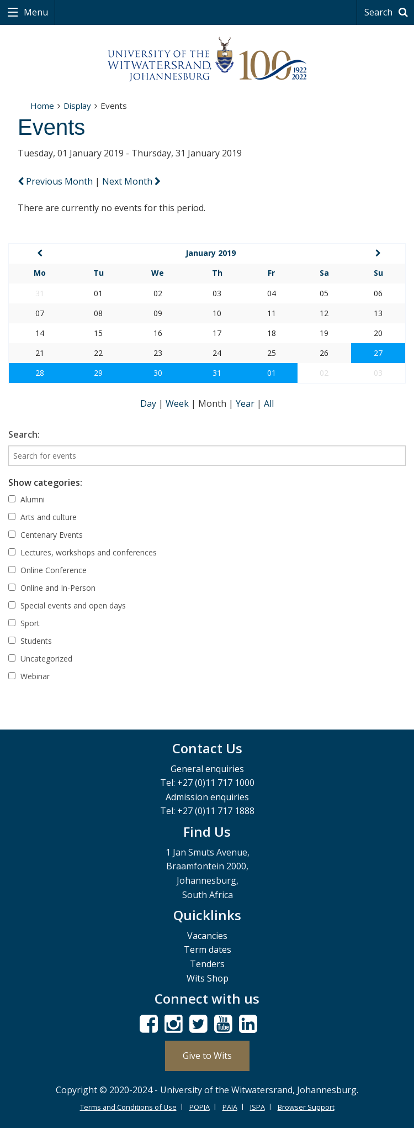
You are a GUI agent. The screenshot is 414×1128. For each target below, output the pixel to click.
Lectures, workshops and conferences (82, 552)
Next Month (131, 181)
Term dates (207, 949)
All (269, 403)
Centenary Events (45, 534)
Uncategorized (40, 658)
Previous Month (56, 181)
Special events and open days (67, 605)
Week (178, 403)
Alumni (26, 499)
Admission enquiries (207, 797)
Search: (24, 434)
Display (77, 105)
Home (42, 105)
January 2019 (210, 253)
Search (387, 12)
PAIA (229, 1107)
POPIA (199, 1107)
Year (246, 403)
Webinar (29, 676)
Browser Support (306, 1107)
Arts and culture (42, 517)
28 (39, 373)
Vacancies (207, 936)
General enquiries (207, 769)
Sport (24, 623)
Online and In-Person (51, 588)
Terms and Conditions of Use (128, 1107)
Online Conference (47, 570)
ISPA (257, 1107)
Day (149, 403)
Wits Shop (208, 978)
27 (378, 353)
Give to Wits (207, 1056)
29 (98, 373)
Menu (35, 12)
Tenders (207, 964)
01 (271, 373)
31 (217, 373)
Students (30, 641)
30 (157, 373)
